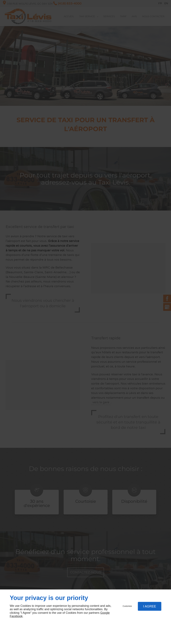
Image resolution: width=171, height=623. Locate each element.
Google (105, 612)
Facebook (16, 616)
